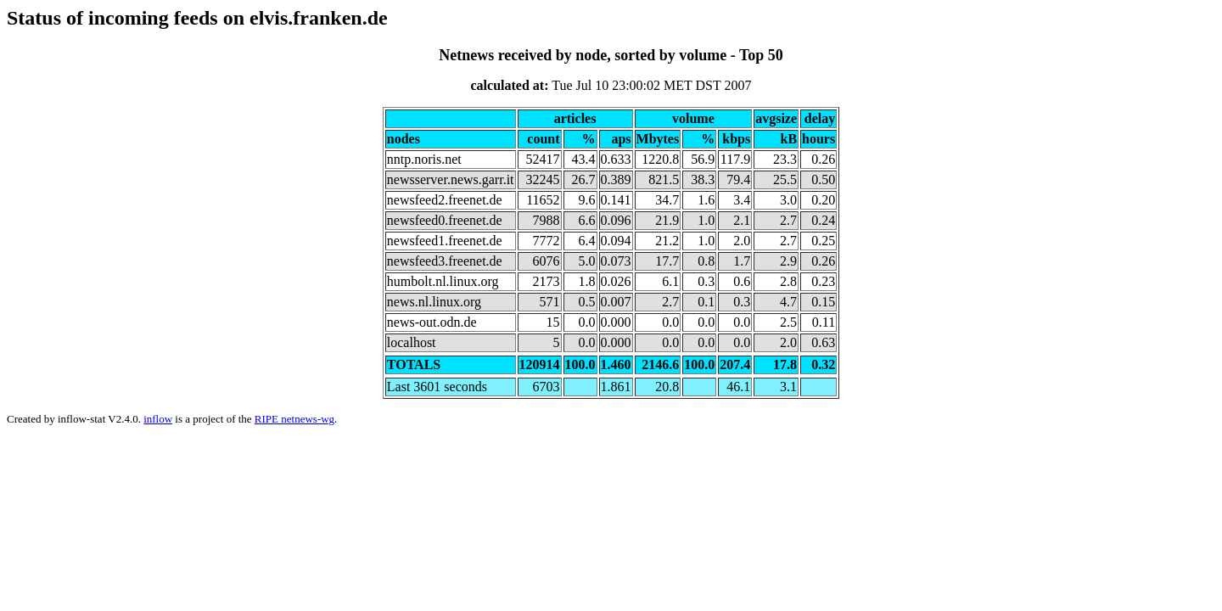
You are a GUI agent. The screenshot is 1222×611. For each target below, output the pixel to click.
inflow (157, 418)
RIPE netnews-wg (294, 418)
